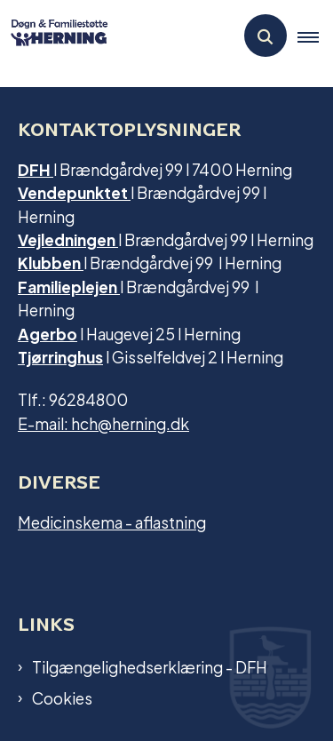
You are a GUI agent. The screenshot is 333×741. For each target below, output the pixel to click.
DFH (35, 168)
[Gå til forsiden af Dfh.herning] (54, 35)
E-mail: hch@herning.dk (103, 422)
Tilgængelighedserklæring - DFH (149, 666)
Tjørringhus (60, 356)
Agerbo (47, 333)
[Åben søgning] (265, 35)
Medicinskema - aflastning (112, 521)
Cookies (62, 697)
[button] (315, 36)
